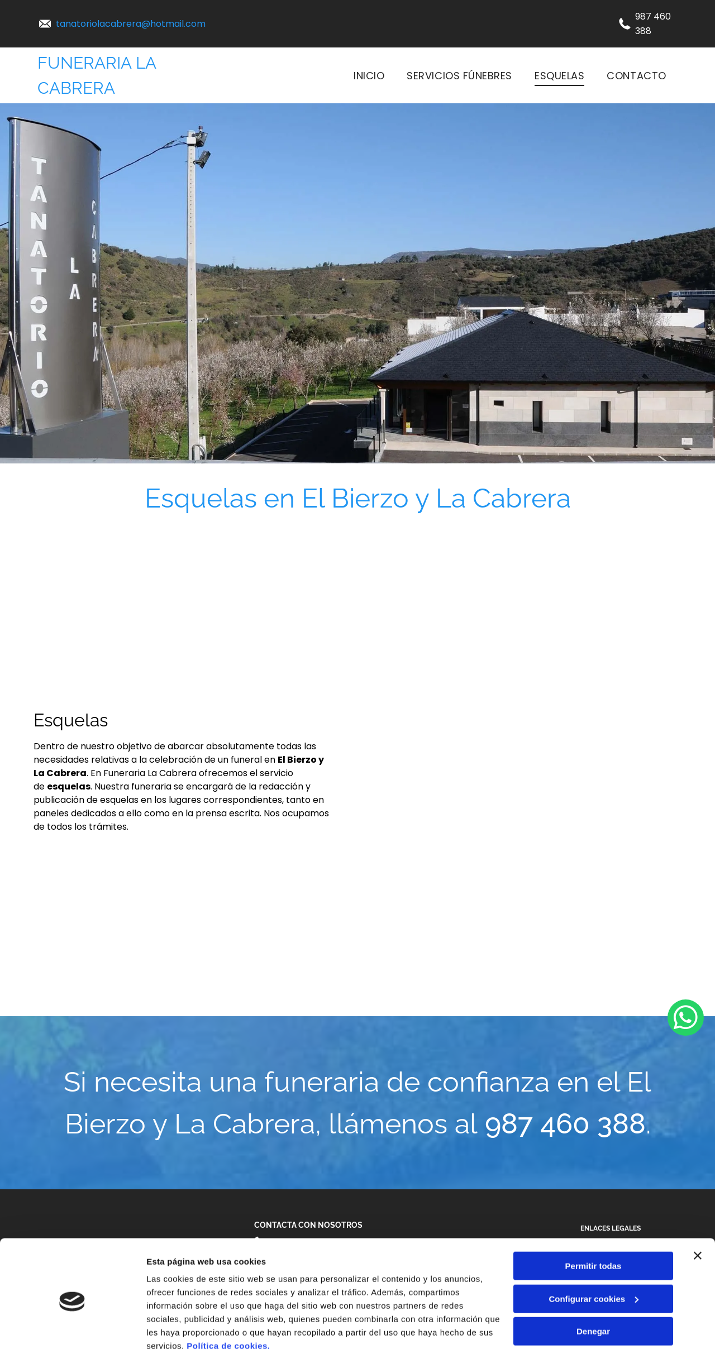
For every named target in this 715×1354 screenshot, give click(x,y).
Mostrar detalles (179, 1332)
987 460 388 (565, 1123)
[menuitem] (368, 75)
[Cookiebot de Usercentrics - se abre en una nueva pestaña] (72, 1332)
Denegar (593, 1286)
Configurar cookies (593, 1254)
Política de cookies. (228, 1301)
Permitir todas (593, 1221)
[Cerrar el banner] (698, 1211)
